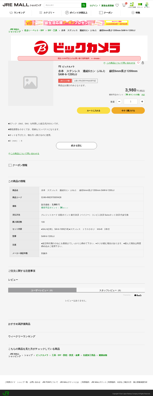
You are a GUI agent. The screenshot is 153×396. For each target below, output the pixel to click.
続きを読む (76, 143)
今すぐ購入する (128, 109)
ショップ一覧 (22, 380)
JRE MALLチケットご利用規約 (103, 380)
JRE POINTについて (50, 380)
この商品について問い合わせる (120, 61)
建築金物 (103, 353)
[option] (30, 81)
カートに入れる (93, 109)
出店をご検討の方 (124, 380)
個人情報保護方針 (140, 380)
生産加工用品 (89, 353)
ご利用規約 (84, 380)
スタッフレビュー (110, 288)
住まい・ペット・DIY (34, 28)
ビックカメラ (42, 353)
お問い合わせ (35, 380)
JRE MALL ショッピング (14, 28)
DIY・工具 (53, 28)
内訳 (143, 93)
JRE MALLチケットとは (69, 380)
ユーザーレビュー (42, 288)
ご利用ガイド (10, 380)
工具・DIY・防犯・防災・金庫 (66, 353)
